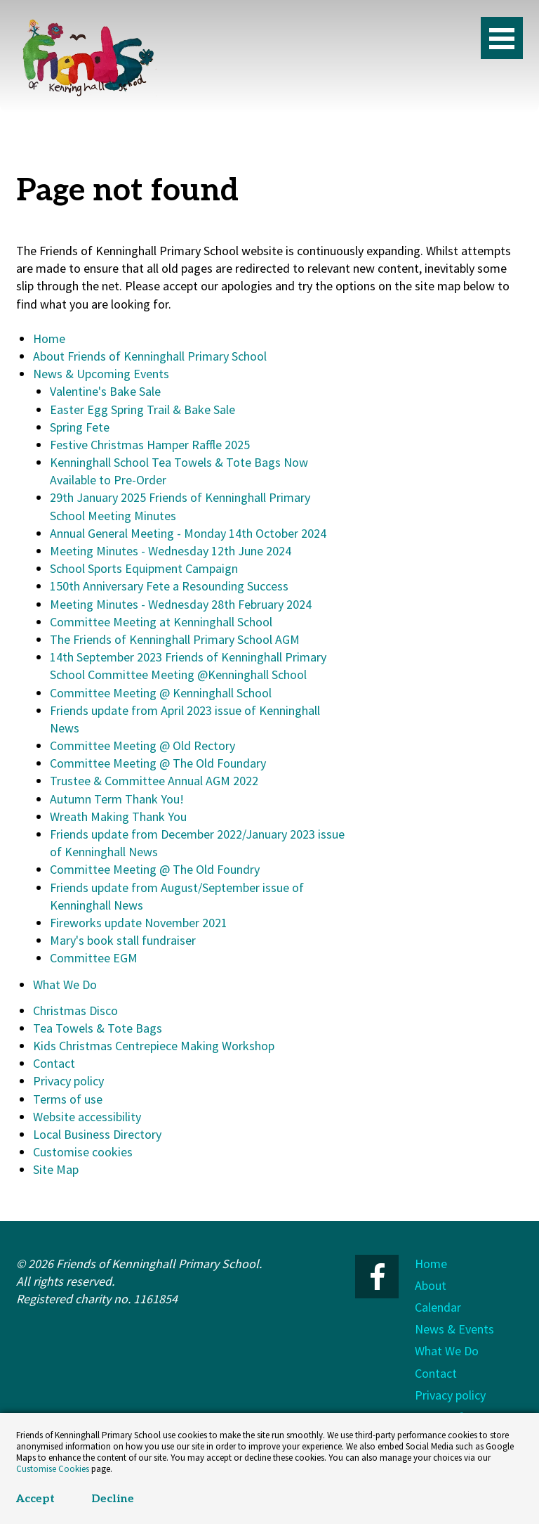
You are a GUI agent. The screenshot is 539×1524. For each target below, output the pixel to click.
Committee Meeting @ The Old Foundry (155, 869)
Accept (35, 1499)
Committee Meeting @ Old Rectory (142, 745)
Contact (54, 1063)
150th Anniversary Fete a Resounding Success (169, 586)
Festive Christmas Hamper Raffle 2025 (150, 445)
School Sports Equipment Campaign (144, 568)
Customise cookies (83, 1152)
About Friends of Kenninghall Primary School (150, 356)
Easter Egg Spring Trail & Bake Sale (142, 409)
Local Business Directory (97, 1134)
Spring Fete (79, 427)
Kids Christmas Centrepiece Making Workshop (153, 1046)
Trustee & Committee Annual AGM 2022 (154, 781)
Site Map (56, 1169)
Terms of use (67, 1099)
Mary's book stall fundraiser (123, 940)
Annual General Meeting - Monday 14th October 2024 (188, 533)
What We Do (65, 984)
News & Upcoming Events (101, 374)
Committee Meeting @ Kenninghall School (161, 693)
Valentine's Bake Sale (105, 391)
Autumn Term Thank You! (117, 799)
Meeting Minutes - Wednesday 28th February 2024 (181, 604)
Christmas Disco (75, 1010)
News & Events (454, 1329)
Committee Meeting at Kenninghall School (161, 622)
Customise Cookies (52, 1469)
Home (49, 338)
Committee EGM (94, 958)
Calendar (438, 1307)
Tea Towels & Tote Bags (97, 1028)
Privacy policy (68, 1081)
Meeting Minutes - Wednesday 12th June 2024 (170, 551)
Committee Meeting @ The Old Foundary (158, 763)
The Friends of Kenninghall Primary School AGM (175, 639)
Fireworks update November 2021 (138, 923)
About (430, 1285)
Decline (112, 1499)
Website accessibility (87, 1117)
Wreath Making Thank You (118, 816)
